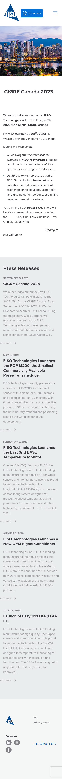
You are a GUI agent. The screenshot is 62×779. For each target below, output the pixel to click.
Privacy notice (42, 722)
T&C (36, 717)
